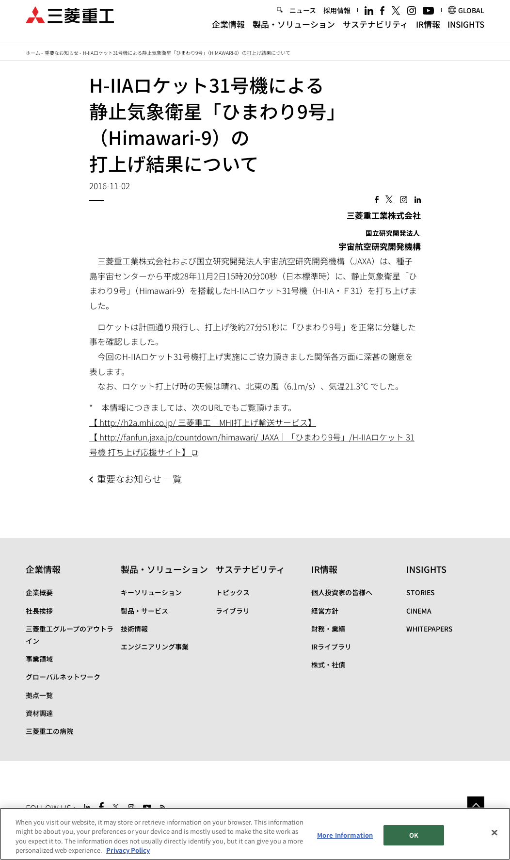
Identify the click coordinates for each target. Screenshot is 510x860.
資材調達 (39, 713)
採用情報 (337, 17)
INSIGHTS (465, 30)
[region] (255, 834)
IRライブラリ (331, 646)
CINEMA (418, 611)
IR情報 (428, 30)
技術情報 (134, 628)
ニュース (302, 17)
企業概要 (39, 592)
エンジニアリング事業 (155, 646)
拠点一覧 (39, 695)
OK (413, 835)
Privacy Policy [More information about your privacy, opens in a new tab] (128, 850)
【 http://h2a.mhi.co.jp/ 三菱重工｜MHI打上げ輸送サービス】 (202, 422)
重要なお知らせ (62, 52)
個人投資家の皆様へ (341, 592)
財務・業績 (328, 628)
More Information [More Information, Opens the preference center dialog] (345, 835)
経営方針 (324, 611)
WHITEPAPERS (429, 628)
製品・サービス (144, 611)
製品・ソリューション (294, 30)
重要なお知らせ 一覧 (139, 479)
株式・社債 (328, 664)
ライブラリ (233, 611)
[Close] (494, 832)
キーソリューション (151, 592)
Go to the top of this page (475, 804)
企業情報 (228, 30)
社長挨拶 (39, 611)
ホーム (33, 52)
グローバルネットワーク (63, 677)
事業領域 (39, 659)
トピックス (233, 592)
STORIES (420, 592)
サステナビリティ (375, 30)
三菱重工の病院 (49, 731)
